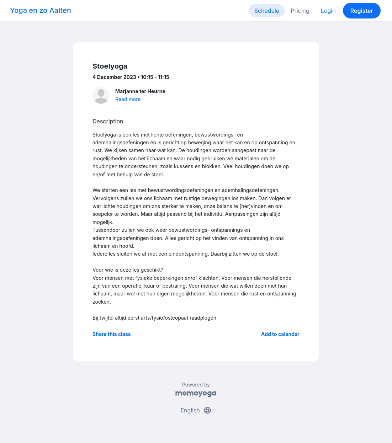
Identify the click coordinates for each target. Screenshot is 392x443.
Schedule (267, 10)
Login (328, 10)
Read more (128, 99)
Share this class (111, 334)
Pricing (300, 10)
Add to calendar (280, 334)
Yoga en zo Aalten (40, 10)
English (195, 410)
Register (361, 10)
